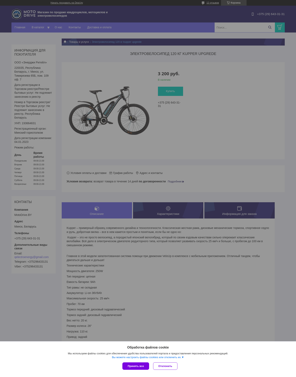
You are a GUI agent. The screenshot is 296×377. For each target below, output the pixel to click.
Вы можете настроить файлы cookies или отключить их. (146, 357)
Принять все (136, 366)
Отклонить (165, 366)
